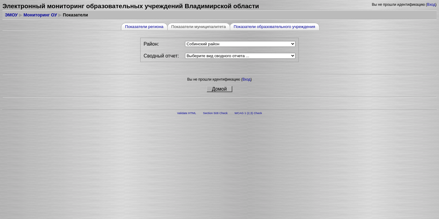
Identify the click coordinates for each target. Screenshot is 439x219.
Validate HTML (186, 113)
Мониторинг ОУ (40, 14)
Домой (219, 89)
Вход (431, 4)
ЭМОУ (11, 14)
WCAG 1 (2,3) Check (248, 113)
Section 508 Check (215, 113)
